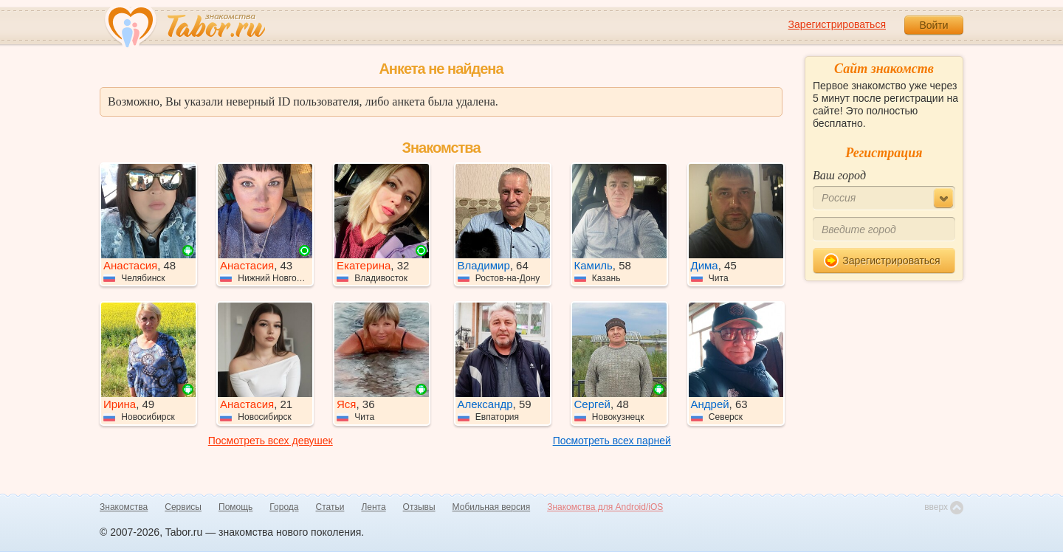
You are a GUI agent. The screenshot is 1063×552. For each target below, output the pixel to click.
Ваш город (839, 175)
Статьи (330, 507)
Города (283, 507)
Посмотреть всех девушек (270, 440)
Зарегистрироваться (837, 24)
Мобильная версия (492, 507)
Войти (933, 25)
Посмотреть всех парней (612, 440)
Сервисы (183, 507)
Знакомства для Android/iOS (605, 507)
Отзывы (419, 507)
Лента (373, 507)
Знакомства (124, 507)
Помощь (235, 507)
